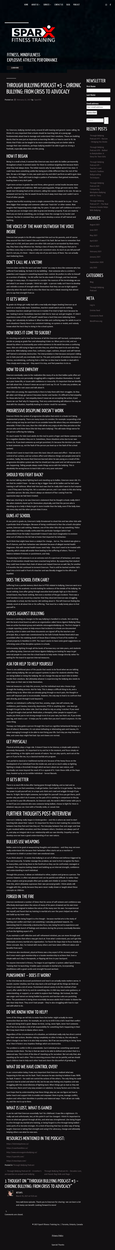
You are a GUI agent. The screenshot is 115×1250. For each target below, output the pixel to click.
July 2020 (93, 268)
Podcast (76, 5)
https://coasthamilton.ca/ (17, 1148)
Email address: (98, 106)
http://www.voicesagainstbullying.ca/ (21, 1152)
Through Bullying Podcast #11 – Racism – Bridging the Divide (99, 139)
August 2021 (95, 225)
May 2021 (93, 235)
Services (47, 5)
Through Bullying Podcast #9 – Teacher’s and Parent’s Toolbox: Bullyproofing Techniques (97, 170)
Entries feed (95, 310)
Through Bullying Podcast (23, 1165)
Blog (68, 5)
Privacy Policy (57, 1236)
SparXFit (37, 100)
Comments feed (96, 316)
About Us (35, 5)
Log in (92, 305)
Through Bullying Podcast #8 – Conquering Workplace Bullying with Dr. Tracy (98, 189)
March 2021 (94, 246)
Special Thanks (58, 1245)
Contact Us (58, 5)
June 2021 (94, 230)
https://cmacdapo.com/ (16, 1161)
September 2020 (96, 262)
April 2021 (94, 241)
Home (26, 5)
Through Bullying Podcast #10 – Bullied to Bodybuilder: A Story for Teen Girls (98, 152)
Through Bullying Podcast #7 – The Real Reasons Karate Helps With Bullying (99, 205)
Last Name (90, 95)
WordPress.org (96, 321)
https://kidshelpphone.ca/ (17, 1144)
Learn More (15, 68)
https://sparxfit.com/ (15, 1157)
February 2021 (95, 251)
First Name (90, 86)
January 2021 (95, 257)
